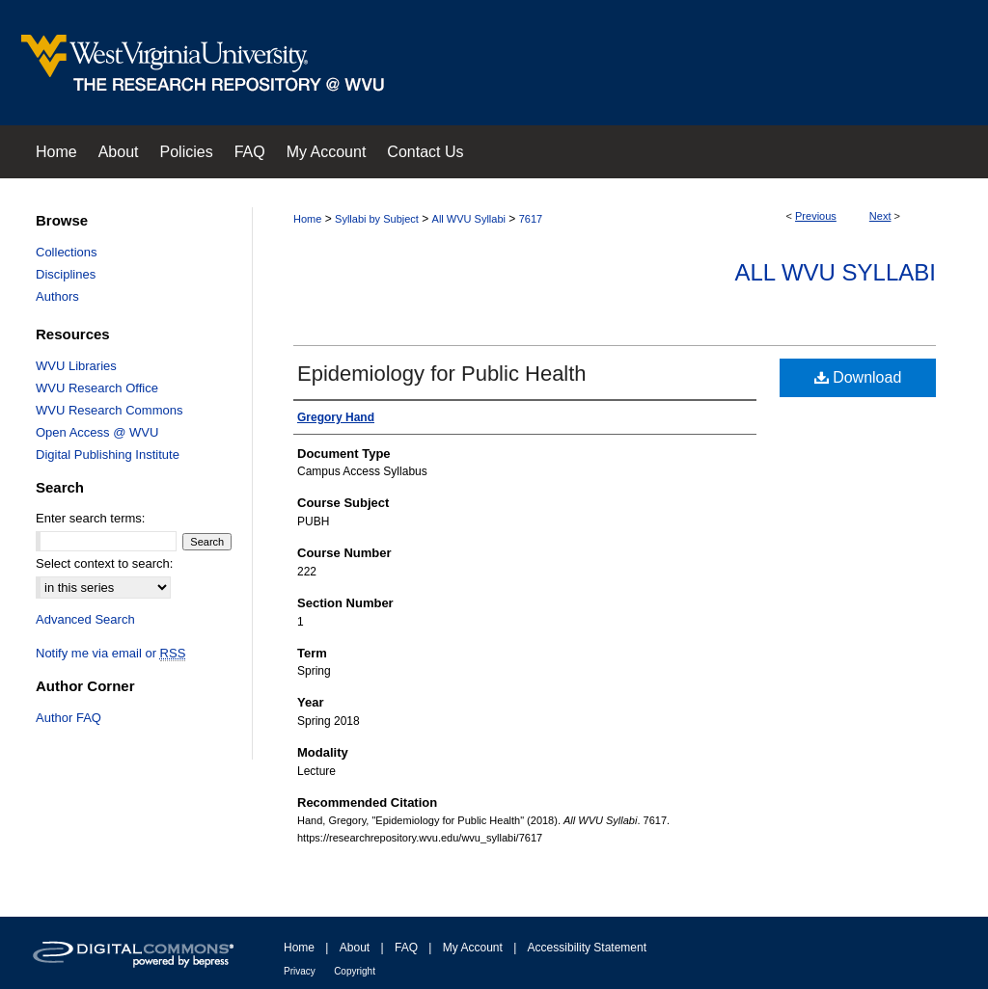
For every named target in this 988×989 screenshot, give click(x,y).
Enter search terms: (90, 518)
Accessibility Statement (587, 947)
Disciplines (66, 274)
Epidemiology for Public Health (442, 373)
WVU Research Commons (109, 410)
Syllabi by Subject (377, 219)
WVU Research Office (97, 388)
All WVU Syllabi (469, 219)
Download (858, 377)
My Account (473, 947)
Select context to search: (104, 563)
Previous (816, 216)
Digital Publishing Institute (107, 454)
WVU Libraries (76, 366)
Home (307, 219)
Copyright (354, 971)
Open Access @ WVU (97, 432)
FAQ (406, 947)
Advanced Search (85, 619)
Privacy (300, 971)
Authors (57, 296)
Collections (66, 252)
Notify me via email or (110, 653)
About (355, 947)
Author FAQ (68, 717)
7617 (530, 219)
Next (880, 216)
